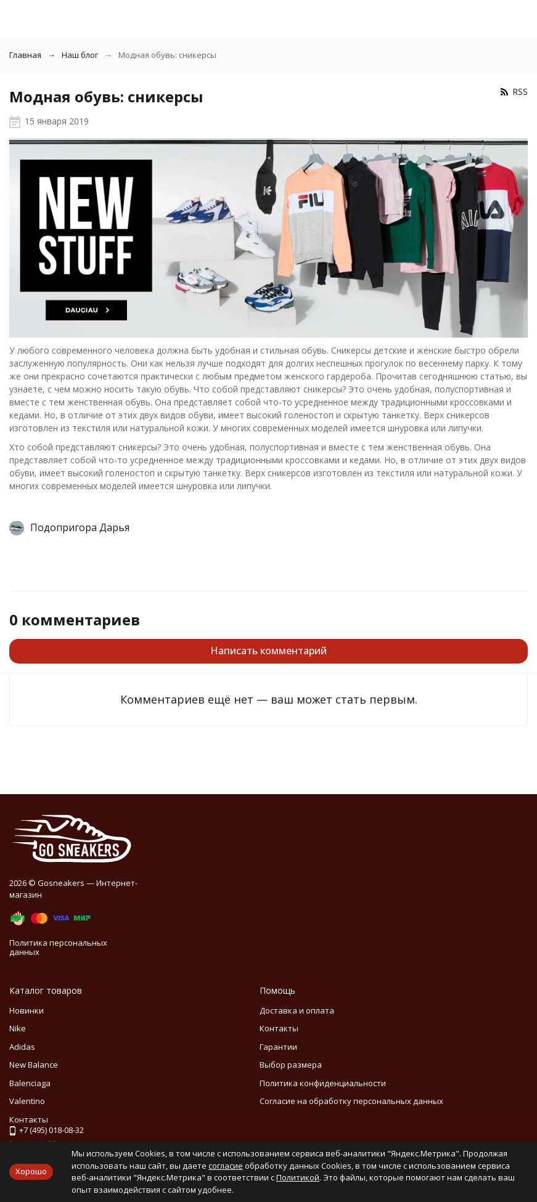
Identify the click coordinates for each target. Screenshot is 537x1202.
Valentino (27, 1101)
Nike (17, 1028)
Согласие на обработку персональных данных (351, 1101)
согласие (225, 1165)
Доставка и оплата (297, 1010)
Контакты (279, 1028)
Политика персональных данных (58, 947)
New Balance (33, 1064)
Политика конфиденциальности (323, 1083)
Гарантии (278, 1046)
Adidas (22, 1046)
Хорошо (31, 1171)
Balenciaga (30, 1083)
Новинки (26, 1010)
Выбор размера (291, 1064)
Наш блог (80, 54)
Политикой (297, 1177)
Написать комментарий (268, 650)
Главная (25, 54)
